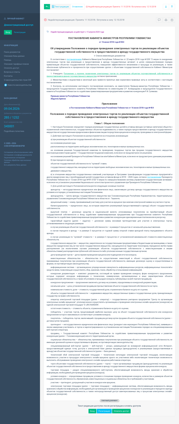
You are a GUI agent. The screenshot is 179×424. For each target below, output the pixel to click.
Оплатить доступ (11, 68)
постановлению (154, 177)
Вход (8, 32)
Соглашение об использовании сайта (18, 152)
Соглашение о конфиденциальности (18, 155)
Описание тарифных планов (16, 64)
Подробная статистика (14, 131)
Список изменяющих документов (109, 56)
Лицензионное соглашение (14, 158)
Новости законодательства (18, 85)
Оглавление (77, 7)
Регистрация (19, 32)
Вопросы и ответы (12, 72)
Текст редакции (60, 6)
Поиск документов (12, 52)
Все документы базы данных (15, 165)
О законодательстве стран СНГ (17, 80)
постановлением (74, 59)
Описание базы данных (14, 56)
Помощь (7, 60)
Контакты (8, 76)
